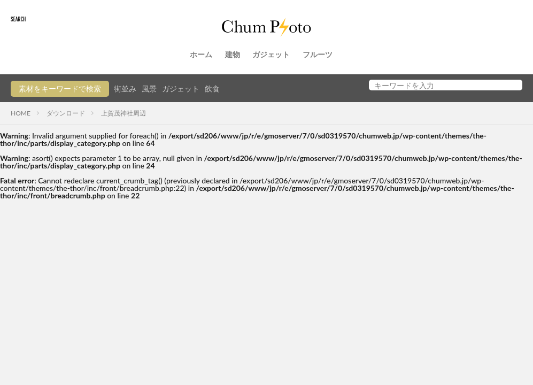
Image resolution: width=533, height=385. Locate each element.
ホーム (201, 54)
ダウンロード (66, 113)
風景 (149, 88)
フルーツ (318, 54)
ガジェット (271, 54)
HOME (20, 113)
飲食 (212, 88)
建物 (232, 54)
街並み (125, 88)
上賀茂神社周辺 (123, 113)
